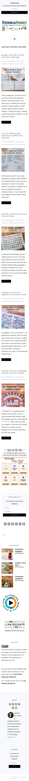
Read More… (11, 737)
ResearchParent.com (14, 26)
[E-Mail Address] (14, 8)
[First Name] (14, 507)
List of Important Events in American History (12, 136)
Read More (6, 122)
